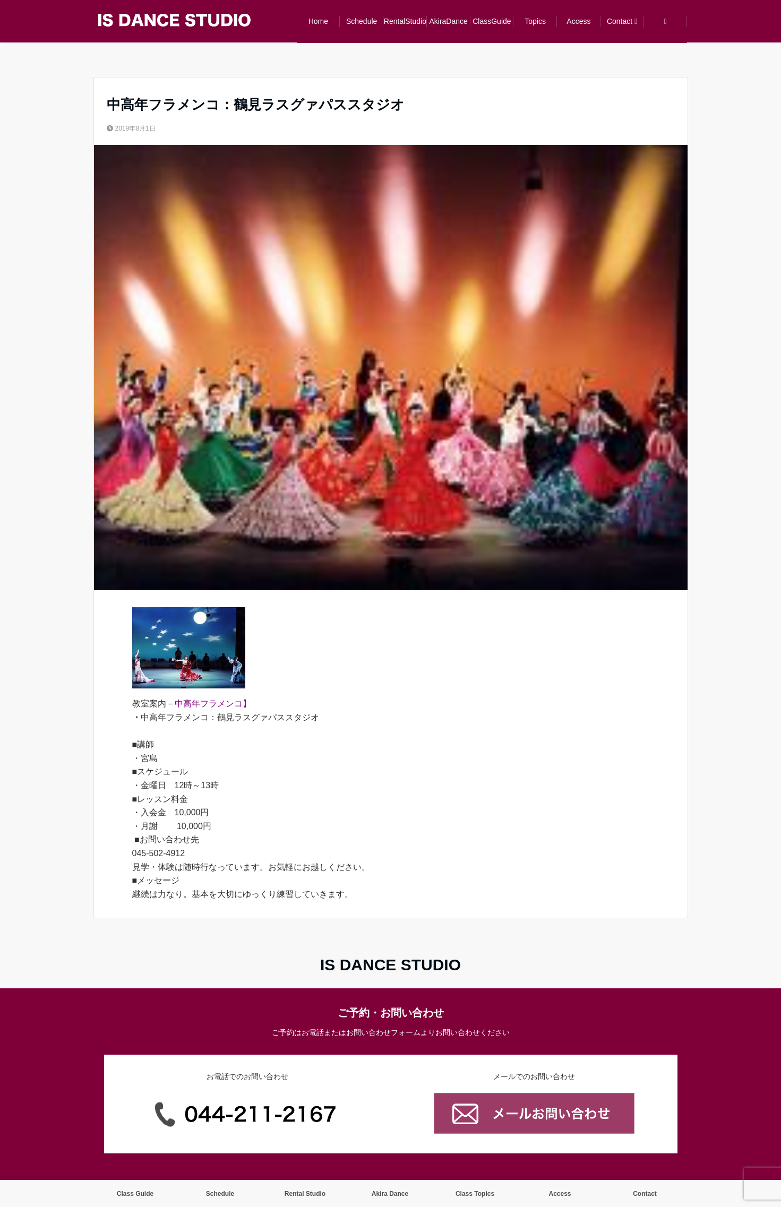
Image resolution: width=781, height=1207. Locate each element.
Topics (535, 21)
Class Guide (135, 1193)
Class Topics (475, 1193)
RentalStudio (405, 21)
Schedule (361, 21)
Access (578, 21)
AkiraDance (448, 21)
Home (318, 21)
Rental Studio (305, 1193)
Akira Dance (390, 1193)
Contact (619, 21)
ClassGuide (492, 21)
